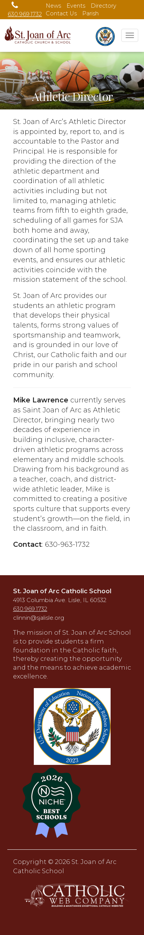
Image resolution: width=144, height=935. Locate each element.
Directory (103, 5)
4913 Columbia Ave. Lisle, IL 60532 (59, 600)
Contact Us (61, 13)
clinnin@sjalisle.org (38, 617)
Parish (90, 13)
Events (75, 5)
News (53, 5)
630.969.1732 (30, 609)
